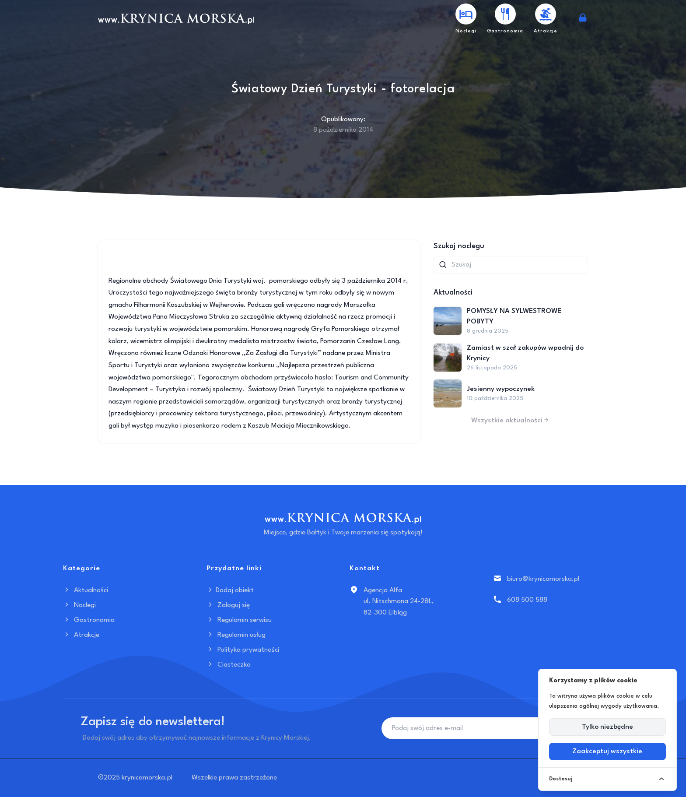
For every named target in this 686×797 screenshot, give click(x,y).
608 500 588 (527, 600)
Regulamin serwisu (239, 620)
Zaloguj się (228, 605)
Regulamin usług (236, 635)
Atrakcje (81, 635)
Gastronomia (89, 620)
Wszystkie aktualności (510, 420)
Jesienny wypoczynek (501, 389)
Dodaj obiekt (230, 590)
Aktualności (85, 590)
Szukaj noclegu (459, 246)
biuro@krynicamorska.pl (543, 579)
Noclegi (79, 605)
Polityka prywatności (242, 649)
